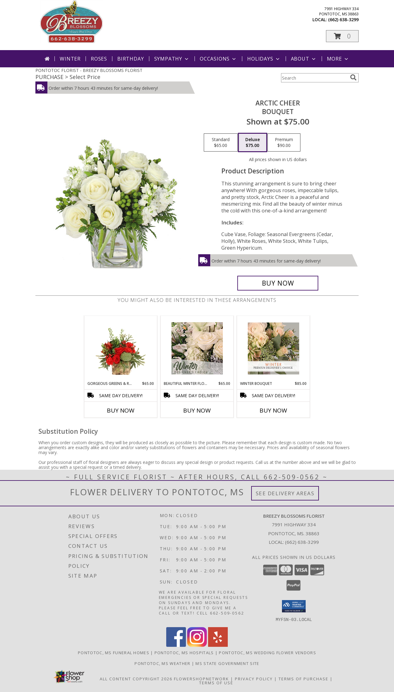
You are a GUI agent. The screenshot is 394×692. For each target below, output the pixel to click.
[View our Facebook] (176, 645)
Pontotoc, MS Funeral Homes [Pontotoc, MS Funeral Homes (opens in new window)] (113, 652)
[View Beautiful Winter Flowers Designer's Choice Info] (197, 348)
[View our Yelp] (218, 645)
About (304, 58)
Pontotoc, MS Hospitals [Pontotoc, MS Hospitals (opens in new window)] (184, 652)
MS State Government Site (227, 663)
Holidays (263, 58)
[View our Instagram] (197, 645)
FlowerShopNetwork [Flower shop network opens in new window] (201, 678)
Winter (70, 58)
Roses (99, 58)
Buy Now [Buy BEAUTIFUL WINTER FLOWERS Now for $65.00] (197, 410)
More (338, 58)
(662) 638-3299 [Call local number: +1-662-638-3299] (343, 19)
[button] (342, 36)
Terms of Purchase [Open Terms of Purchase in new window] (303, 678)
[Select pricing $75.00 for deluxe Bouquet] (252, 143)
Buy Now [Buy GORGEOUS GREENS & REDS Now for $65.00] (121, 410)
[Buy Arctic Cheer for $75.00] (277, 283)
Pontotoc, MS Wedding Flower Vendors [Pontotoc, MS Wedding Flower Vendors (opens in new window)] (267, 652)
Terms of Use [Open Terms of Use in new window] (216, 682)
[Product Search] (314, 77)
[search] (353, 77)
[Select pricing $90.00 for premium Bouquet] (284, 143)
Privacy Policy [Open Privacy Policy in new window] (254, 678)
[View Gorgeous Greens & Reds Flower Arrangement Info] (121, 348)
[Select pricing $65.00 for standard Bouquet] (220, 143)
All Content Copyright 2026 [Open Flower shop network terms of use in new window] (136, 678)
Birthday (130, 58)
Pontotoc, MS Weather (162, 663)
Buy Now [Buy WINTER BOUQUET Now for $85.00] (273, 410)
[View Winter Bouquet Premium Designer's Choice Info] (273, 348)
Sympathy (172, 58)
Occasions (218, 58)
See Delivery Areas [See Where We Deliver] (285, 493)
